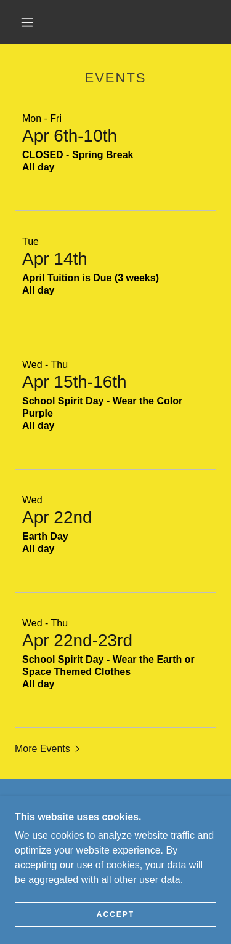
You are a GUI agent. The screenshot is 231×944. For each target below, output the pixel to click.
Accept (115, 914)
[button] (27, 22)
